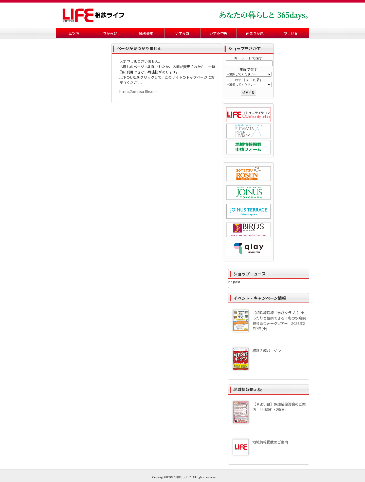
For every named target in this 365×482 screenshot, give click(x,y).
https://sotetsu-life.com (138, 91)
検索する (248, 92)
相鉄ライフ (183, 477)
